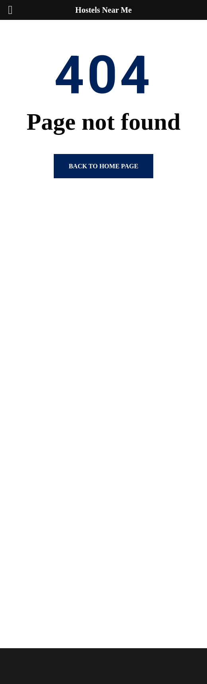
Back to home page (104, 166)
